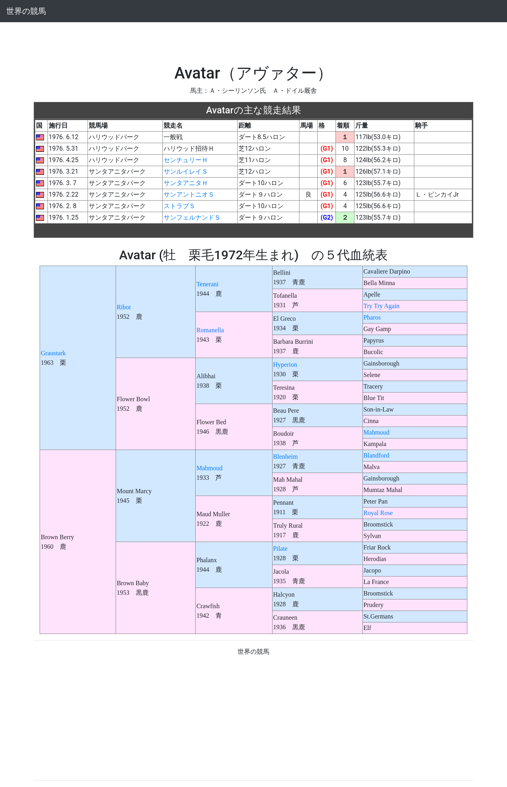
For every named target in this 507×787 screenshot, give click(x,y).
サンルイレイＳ (186, 171)
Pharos (372, 317)
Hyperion (285, 364)
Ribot (124, 307)
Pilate (280, 548)
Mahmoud (377, 432)
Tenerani (207, 284)
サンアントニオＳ (189, 194)
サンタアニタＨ (186, 183)
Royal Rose (378, 512)
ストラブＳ (179, 206)
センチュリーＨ (186, 160)
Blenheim (285, 456)
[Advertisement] (253, 40)
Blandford (376, 455)
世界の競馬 (26, 11)
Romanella (210, 330)
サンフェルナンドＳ (192, 217)
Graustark (53, 353)
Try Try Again (382, 306)
